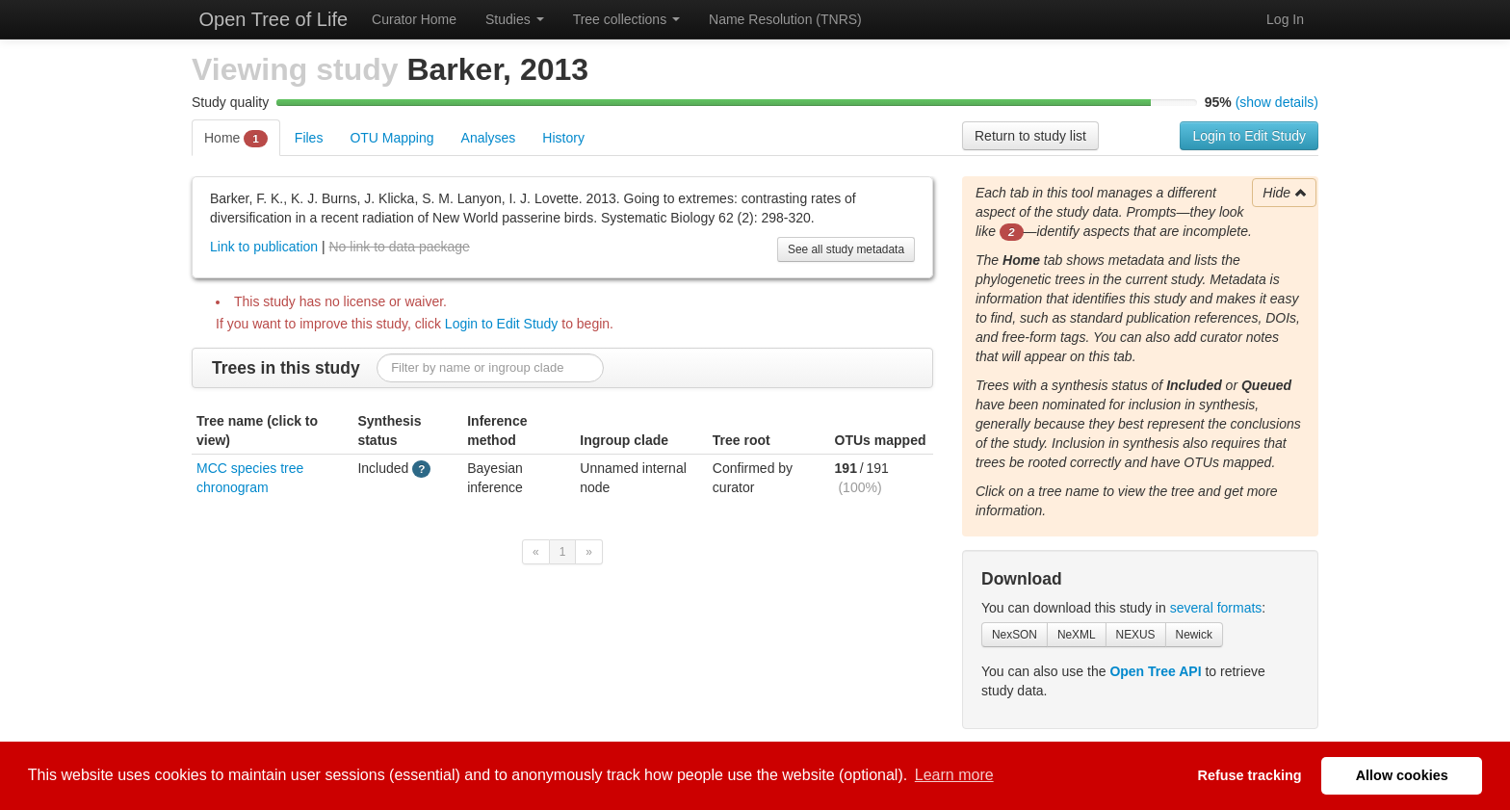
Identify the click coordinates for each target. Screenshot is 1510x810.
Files (309, 137)
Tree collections (626, 19)
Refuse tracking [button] (1250, 775)
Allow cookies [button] (1402, 775)
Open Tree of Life (271, 19)
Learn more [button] (954, 775)
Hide (1285, 192)
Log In (1285, 19)
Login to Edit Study (1249, 136)
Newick (1194, 634)
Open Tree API (1155, 671)
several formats (1216, 607)
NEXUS (1136, 634)
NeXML (1076, 634)
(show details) (1277, 102)
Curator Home (414, 19)
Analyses (488, 137)
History (563, 137)
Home (236, 138)
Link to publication (264, 246)
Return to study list (1030, 136)
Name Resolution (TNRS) (785, 19)
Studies (514, 19)
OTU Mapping (391, 137)
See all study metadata (846, 249)
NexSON (1014, 634)
